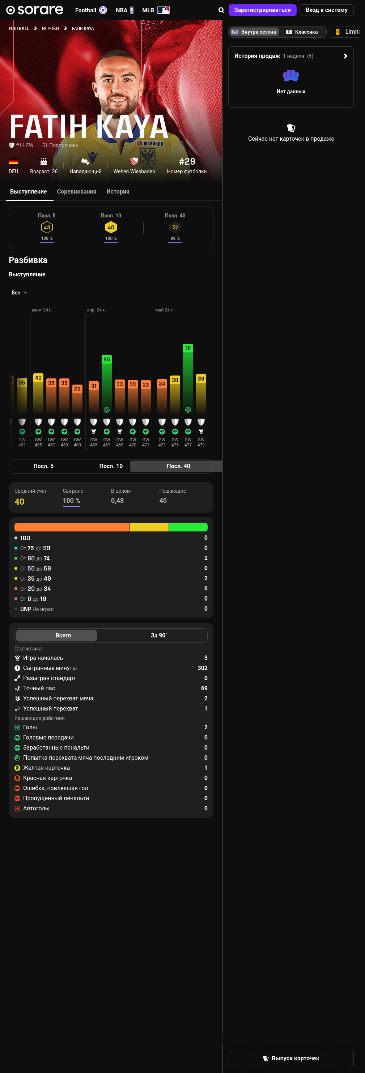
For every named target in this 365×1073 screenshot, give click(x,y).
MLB (156, 10)
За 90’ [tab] (159, 635)
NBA (124, 10)
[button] (221, 10)
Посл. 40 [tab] (178, 466)
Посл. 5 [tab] (44, 466)
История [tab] (118, 191)
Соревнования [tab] (77, 191)
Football (91, 10)
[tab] (302, 32)
